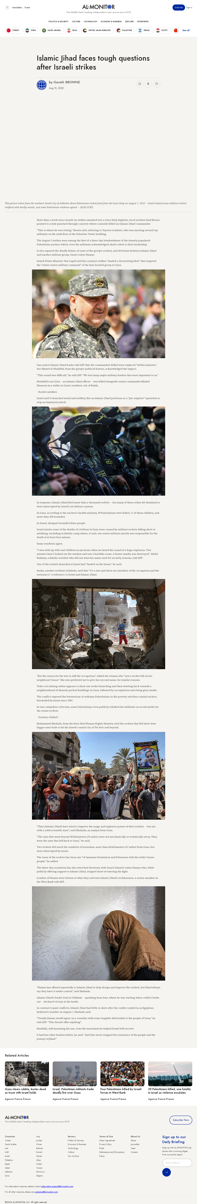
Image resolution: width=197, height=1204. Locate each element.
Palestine (9, 1160)
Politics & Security (58, 23)
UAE (7, 1152)
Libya (38, 1160)
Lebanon (8, 1171)
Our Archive (73, 1156)
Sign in (189, 9)
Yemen (39, 1156)
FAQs (101, 1148)
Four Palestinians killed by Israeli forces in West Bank (120, 1091)
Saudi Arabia (10, 1144)
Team (133, 1148)
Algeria (39, 1175)
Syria (7, 1175)
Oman (39, 1144)
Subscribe (179, 9)
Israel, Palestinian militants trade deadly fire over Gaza (73, 1091)
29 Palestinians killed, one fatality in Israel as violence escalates (169, 1091)
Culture (76, 23)
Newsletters (17, 9)
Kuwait (39, 1152)
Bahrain (39, 1148)
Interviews (142, 23)
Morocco (40, 1171)
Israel (7, 1156)
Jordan (39, 1140)
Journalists (135, 1144)
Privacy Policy (105, 1144)
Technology (90, 23)
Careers (134, 1152)
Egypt (7, 1163)
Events (27, 9)
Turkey (8, 1140)
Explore (129, 23)
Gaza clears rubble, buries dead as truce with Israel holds (25, 1091)
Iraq (38, 1136)
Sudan (39, 1163)
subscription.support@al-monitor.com (57, 1186)
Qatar (7, 1167)
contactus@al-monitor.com (46, 1191)
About (133, 1140)
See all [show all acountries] (185, 32)
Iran (6, 1148)
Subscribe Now (181, 1120)
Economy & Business (111, 23)
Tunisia (39, 1167)
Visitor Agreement (107, 1140)
